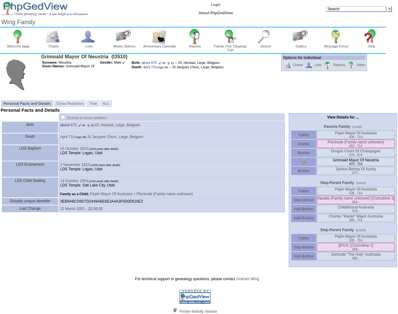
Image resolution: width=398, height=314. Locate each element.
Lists (89, 44)
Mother (304, 144)
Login (215, 5)
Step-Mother (303, 200)
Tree (93, 103)
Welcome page (18, 44)
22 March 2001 (72, 209)
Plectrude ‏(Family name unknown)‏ (356, 144)
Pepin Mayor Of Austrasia (356, 135)
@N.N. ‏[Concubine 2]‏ (356, 247)
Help (372, 44)
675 (74, 125)
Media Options (124, 44)
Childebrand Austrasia (356, 209)
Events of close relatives (87, 118)
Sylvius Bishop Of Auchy (356, 171)
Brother (304, 153)
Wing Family (18, 22)
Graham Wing (247, 279)
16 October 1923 (74, 148)
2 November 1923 (74, 165)
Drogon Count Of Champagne (355, 153)
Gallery (301, 44)
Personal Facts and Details (27, 103)
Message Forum (336, 44)
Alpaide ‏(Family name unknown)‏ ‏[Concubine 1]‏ (355, 200)
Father (303, 135)
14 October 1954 (74, 181)
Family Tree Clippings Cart (230, 46)
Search (266, 44)
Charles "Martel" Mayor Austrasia (356, 218)
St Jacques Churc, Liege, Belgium (115, 137)
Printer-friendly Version (198, 311)
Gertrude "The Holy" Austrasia (356, 256)
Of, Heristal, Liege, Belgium (117, 125)
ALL (106, 103)
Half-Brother (304, 209)
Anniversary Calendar (159, 44)
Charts (54, 44)
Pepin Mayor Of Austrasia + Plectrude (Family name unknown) (141, 194)
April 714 (67, 137)
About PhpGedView (216, 13)
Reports (195, 44)
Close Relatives (70, 103)
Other (356, 65)
